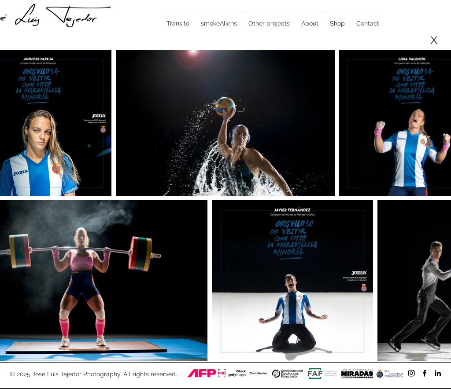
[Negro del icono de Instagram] (411, 373)
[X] (433, 40)
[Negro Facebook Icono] (424, 373)
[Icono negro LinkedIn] (437, 373)
